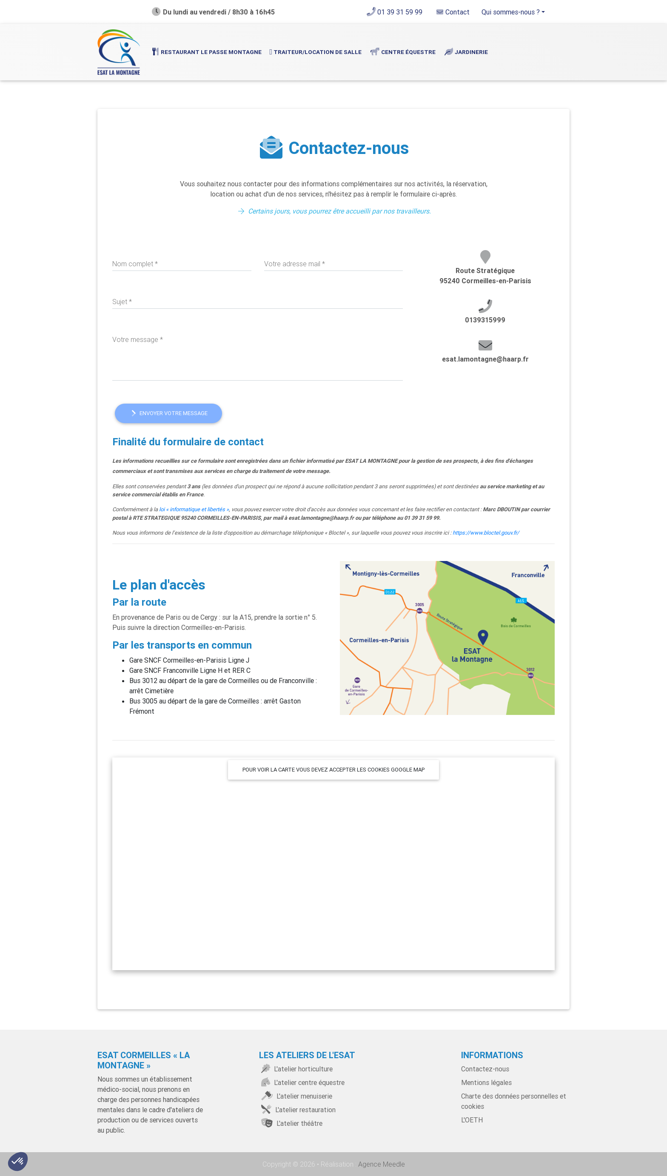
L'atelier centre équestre (302, 1082)
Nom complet (135, 263)
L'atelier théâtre (290, 1123)
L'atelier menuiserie (295, 1096)
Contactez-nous (485, 1069)
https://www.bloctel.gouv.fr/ (486, 532)
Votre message (137, 339)
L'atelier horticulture (296, 1069)
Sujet (122, 301)
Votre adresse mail (294, 263)
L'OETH (472, 1120)
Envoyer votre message (168, 413)
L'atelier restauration (297, 1109)
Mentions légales (486, 1082)
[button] (18, 1161)
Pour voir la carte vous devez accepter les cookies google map (333, 769)
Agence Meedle (380, 1164)
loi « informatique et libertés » (194, 509)
